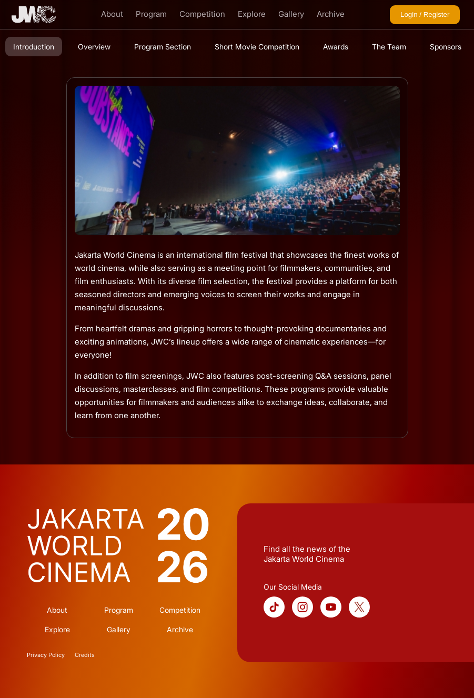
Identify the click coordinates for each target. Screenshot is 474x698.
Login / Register (424, 14)
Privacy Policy (46, 655)
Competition (202, 14)
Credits (85, 655)
